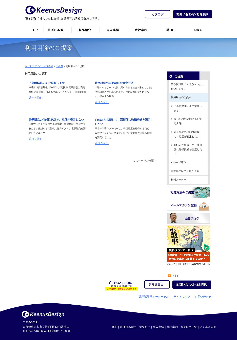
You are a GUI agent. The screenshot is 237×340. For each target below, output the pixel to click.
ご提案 (179, 76)
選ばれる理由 (128, 327)
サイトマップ (182, 296)
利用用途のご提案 (181, 97)
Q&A (198, 32)
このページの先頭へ (144, 160)
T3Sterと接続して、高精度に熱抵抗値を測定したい (188, 149)
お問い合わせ (203, 296)
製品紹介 (85, 32)
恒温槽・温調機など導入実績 (114, 32)
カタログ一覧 (188, 327)
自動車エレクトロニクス (185, 171)
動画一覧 (170, 32)
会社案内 (142, 32)
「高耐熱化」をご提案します (47, 83)
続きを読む (35, 97)
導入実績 (158, 327)
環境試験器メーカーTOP (154, 296)
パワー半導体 (178, 162)
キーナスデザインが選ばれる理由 (57, 32)
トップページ (34, 32)
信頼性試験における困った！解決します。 (187, 86)
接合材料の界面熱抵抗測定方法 (114, 83)
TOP (114, 327)
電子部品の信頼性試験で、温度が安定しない (56, 119)
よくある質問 (208, 327)
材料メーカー (178, 179)
